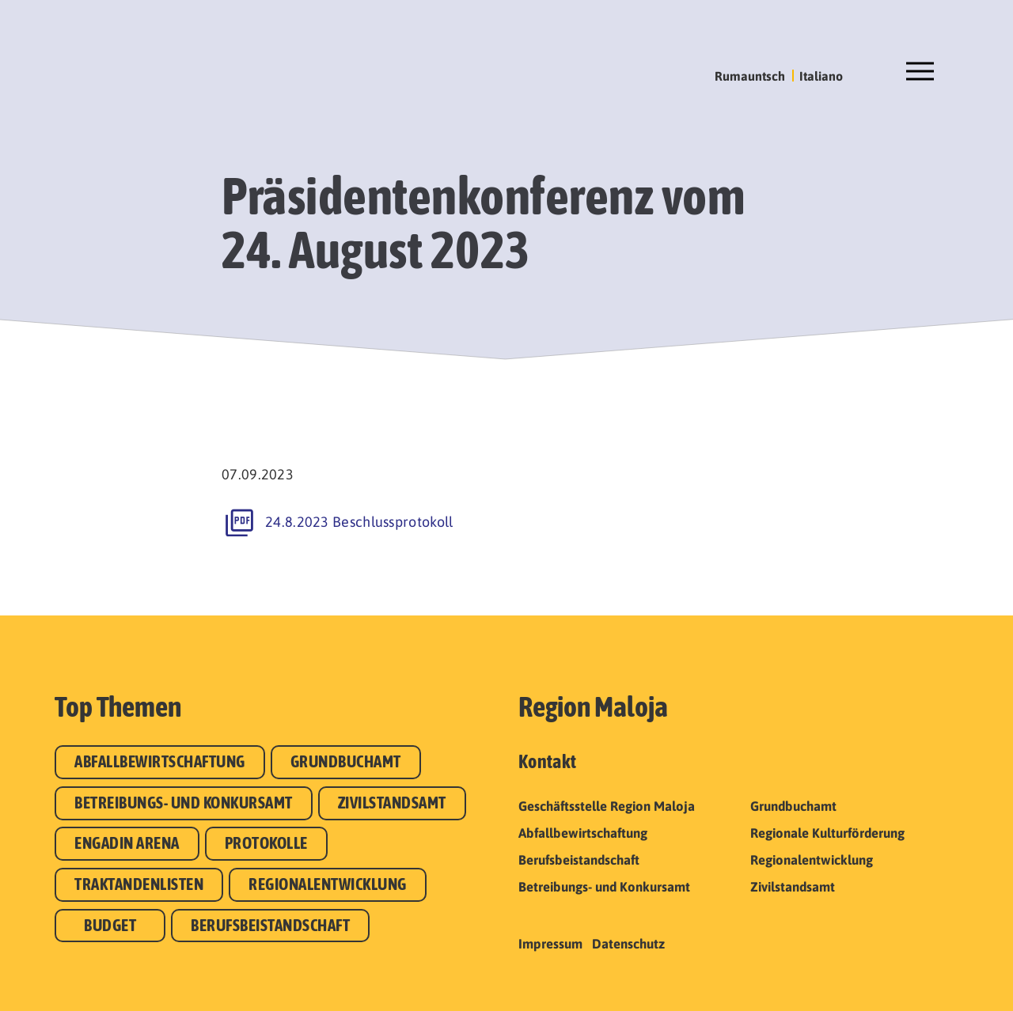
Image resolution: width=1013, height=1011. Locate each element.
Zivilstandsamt (392, 802)
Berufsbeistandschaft (270, 925)
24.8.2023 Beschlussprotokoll (359, 521)
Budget (110, 925)
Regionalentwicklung (328, 884)
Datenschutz (628, 944)
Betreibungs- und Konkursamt (183, 802)
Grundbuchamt (345, 761)
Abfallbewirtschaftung (159, 761)
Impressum (550, 944)
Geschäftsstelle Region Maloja (606, 806)
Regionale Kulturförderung (827, 833)
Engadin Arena (127, 843)
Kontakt (547, 761)
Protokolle (266, 843)
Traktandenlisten (138, 884)
